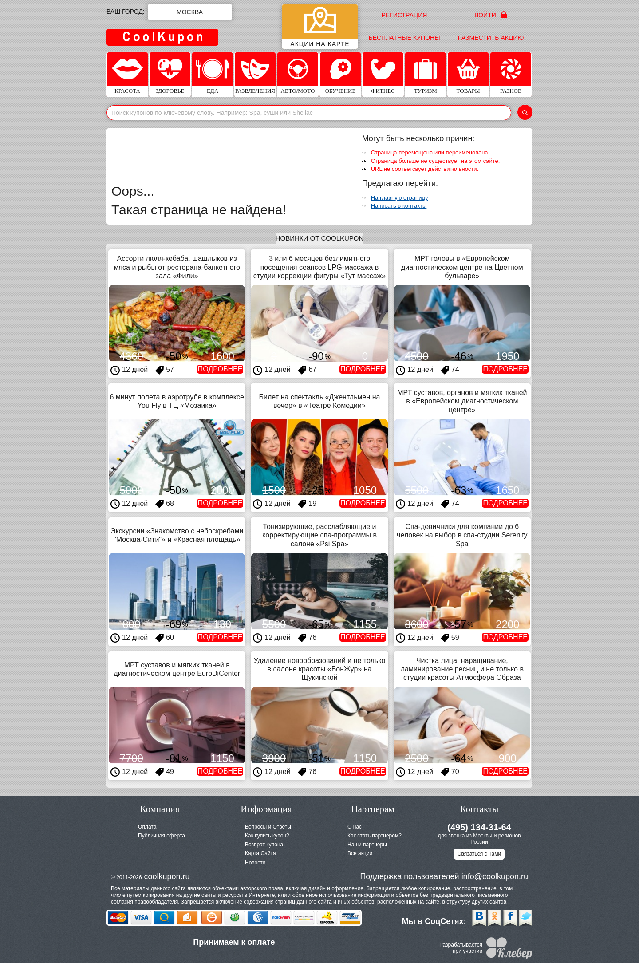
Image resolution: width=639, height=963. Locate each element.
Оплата (147, 827)
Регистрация (404, 15)
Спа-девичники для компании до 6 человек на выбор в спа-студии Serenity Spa (462, 535)
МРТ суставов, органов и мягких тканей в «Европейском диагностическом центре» (462, 401)
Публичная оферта (161, 836)
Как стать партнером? (374, 836)
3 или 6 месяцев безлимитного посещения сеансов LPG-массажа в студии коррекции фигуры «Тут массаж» (319, 267)
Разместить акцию (491, 37)
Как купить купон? (267, 836)
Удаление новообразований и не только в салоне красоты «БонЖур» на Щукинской (320, 669)
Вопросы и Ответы (268, 827)
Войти (490, 15)
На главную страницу (399, 197)
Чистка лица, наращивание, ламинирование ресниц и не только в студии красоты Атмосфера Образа (462, 669)
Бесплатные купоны (404, 37)
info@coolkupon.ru (495, 876)
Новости (255, 863)
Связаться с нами (479, 854)
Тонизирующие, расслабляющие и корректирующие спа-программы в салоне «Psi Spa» (319, 535)
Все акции (359, 853)
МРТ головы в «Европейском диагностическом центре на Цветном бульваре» (462, 267)
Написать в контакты (399, 205)
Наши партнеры (367, 844)
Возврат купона (264, 844)
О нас (354, 827)
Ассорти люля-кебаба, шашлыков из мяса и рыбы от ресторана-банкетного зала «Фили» (177, 267)
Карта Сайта (260, 853)
